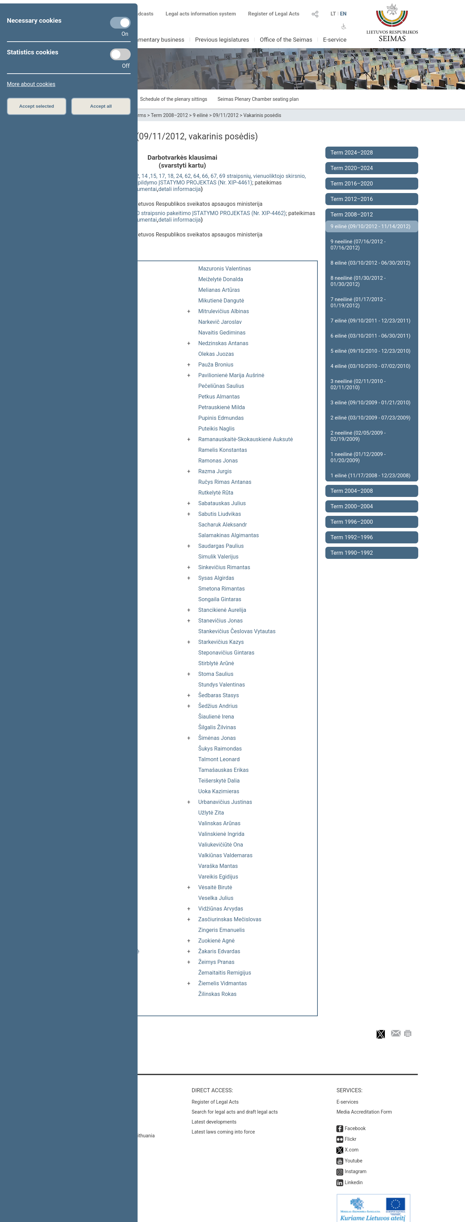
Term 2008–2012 (169, 115)
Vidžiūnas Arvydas (220, 908)
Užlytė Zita (211, 812)
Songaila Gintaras (219, 599)
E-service (334, 39)
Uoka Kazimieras (218, 791)
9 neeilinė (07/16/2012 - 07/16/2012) (358, 244)
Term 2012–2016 (352, 199)
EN (343, 14)
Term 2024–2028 (352, 152)
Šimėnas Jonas (217, 738)
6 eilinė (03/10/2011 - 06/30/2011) (371, 336)
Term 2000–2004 (352, 506)
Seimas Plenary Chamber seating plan (258, 99)
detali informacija (179, 189)
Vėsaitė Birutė (215, 887)
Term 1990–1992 (352, 553)
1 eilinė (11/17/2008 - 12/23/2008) (371, 475)
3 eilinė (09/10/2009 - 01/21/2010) (371, 403)
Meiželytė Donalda (220, 279)
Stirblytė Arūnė (216, 663)
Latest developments (214, 1115)
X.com (351, 1143)
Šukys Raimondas (220, 748)
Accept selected (36, 106)
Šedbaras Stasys (218, 695)
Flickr (350, 1132)
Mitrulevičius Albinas (223, 311)
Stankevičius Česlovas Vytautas (236, 631)
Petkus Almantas (219, 396)
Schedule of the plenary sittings (173, 99)
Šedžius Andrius (218, 706)
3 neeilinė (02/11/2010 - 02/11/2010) (358, 384)
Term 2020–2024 (352, 168)
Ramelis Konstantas (222, 450)
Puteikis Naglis (216, 428)
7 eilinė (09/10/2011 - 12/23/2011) (371, 321)
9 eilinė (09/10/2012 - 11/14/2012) (371, 226)
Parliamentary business (153, 39)
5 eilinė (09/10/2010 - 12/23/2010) (371, 351)
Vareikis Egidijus (218, 876)
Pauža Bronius (215, 364)
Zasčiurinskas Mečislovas (229, 919)
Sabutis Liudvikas (219, 514)
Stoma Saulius (215, 674)
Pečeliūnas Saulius (221, 386)
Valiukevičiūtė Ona (220, 844)
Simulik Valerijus (218, 556)
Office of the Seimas (286, 39)
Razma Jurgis (214, 471)
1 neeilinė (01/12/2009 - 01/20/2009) (358, 457)
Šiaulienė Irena (216, 716)
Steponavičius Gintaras (226, 652)
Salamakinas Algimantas (228, 535)
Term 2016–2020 (352, 183)
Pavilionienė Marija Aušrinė (231, 375)
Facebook (355, 1121)
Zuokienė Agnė (216, 940)
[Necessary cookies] (120, 23)
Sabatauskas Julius (222, 503)
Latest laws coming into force (223, 1125)
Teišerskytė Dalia (219, 780)
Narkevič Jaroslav (219, 322)
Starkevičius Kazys (221, 642)
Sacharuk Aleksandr (222, 524)
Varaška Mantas (218, 866)
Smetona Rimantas (221, 588)
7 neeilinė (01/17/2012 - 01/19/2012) (358, 302)
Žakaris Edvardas (219, 951)
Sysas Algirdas (216, 578)
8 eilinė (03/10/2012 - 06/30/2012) (371, 263)
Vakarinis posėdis (262, 115)
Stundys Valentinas (221, 684)
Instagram (355, 1164)
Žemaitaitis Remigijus (224, 972)
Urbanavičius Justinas (225, 802)
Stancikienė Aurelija (222, 610)
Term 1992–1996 (352, 537)
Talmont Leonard (219, 759)
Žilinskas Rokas (217, 994)
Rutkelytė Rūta (215, 492)
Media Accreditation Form (364, 1105)
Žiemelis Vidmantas (222, 983)
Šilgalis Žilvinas (217, 727)
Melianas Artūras (219, 290)
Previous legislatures (222, 39)
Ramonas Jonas (218, 460)
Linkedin (354, 1175)
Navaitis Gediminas (222, 332)
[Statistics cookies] (120, 54)
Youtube (353, 1154)
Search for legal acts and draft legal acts (235, 1105)
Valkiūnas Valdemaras (225, 855)
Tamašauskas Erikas (223, 770)
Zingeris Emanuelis (221, 930)
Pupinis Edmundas (221, 418)
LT (333, 14)
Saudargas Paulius (221, 546)
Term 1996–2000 (352, 522)
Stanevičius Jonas (220, 620)
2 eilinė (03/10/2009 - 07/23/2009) (371, 418)
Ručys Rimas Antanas (224, 482)
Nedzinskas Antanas (223, 343)
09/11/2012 (226, 115)
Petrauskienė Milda (221, 407)
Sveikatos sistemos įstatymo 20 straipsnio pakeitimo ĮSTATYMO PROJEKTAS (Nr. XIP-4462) (174, 213)
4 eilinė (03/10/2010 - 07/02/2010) (371, 366)
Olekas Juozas (216, 354)
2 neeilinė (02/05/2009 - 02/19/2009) (358, 436)
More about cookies (31, 84)
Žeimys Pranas (216, 962)
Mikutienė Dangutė (221, 300)
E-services (347, 1095)
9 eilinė (200, 115)
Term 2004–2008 (352, 491)
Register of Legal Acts (273, 14)
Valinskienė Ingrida (221, 834)
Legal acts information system (201, 14)
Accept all (101, 106)
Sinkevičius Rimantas (224, 567)
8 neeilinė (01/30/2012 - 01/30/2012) (358, 281)
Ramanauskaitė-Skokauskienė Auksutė (245, 439)
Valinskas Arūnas (219, 823)
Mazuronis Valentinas (224, 268)
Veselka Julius (215, 898)
